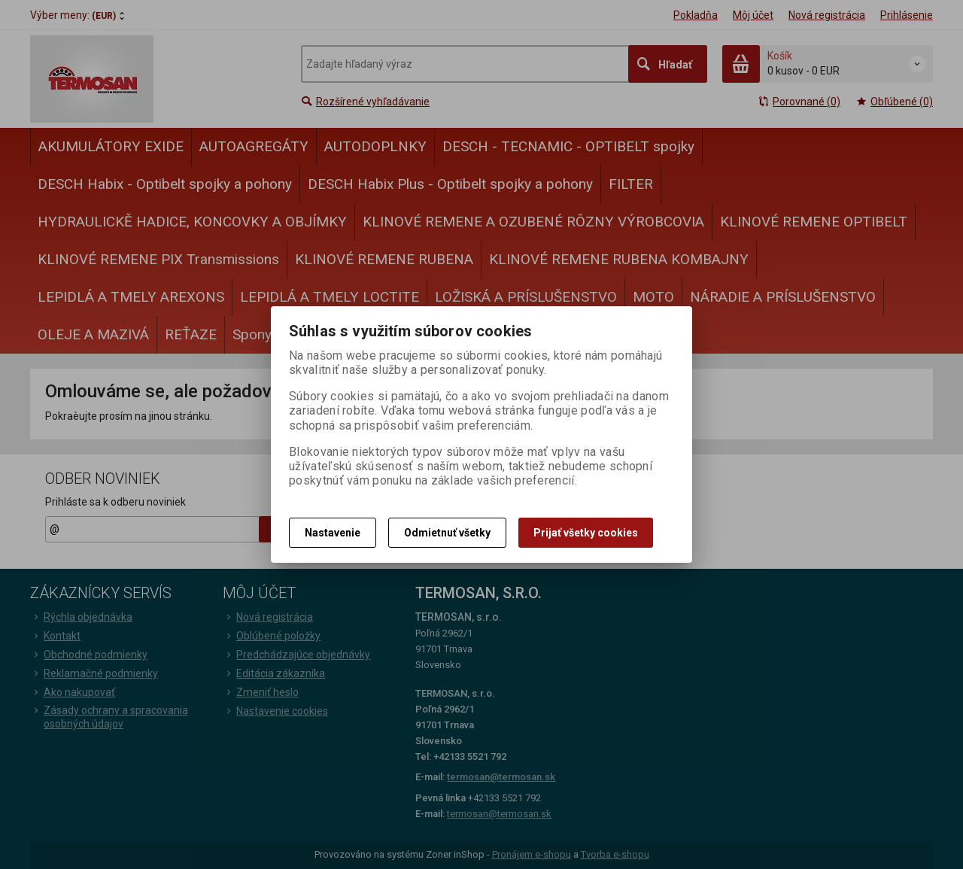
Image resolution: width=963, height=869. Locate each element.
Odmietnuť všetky (447, 533)
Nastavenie (332, 533)
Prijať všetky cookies (585, 533)
